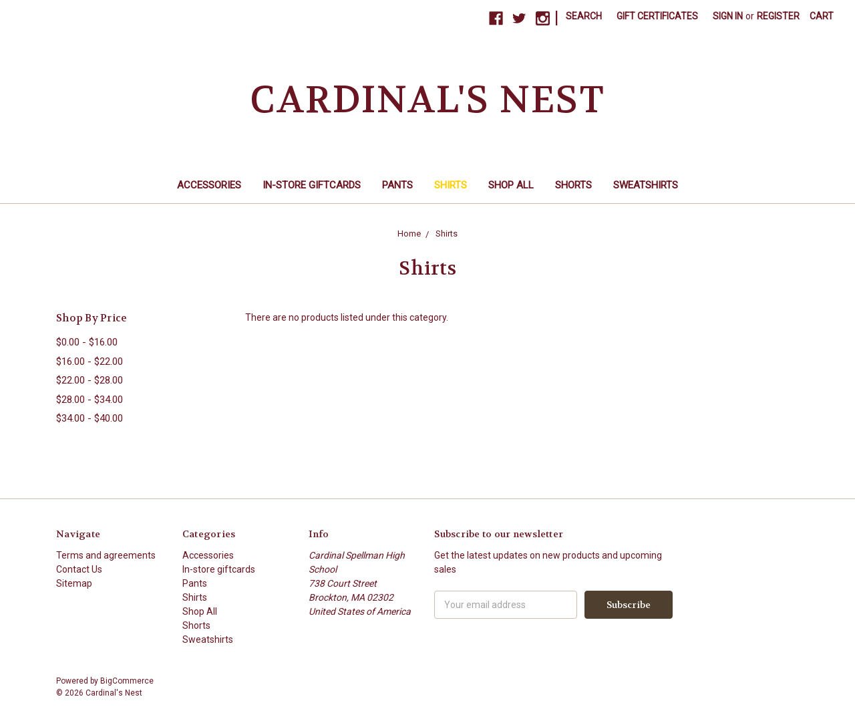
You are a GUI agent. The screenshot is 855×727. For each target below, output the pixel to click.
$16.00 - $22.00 (89, 361)
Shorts (573, 185)
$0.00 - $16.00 (87, 342)
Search (584, 16)
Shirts (450, 185)
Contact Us (79, 569)
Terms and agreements (106, 555)
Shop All (511, 185)
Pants (397, 185)
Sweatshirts (645, 185)
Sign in (728, 16)
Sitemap (74, 583)
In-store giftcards (312, 185)
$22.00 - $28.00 (89, 380)
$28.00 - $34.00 (89, 400)
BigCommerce (127, 681)
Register (778, 16)
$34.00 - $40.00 (89, 418)
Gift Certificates (657, 16)
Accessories (209, 185)
